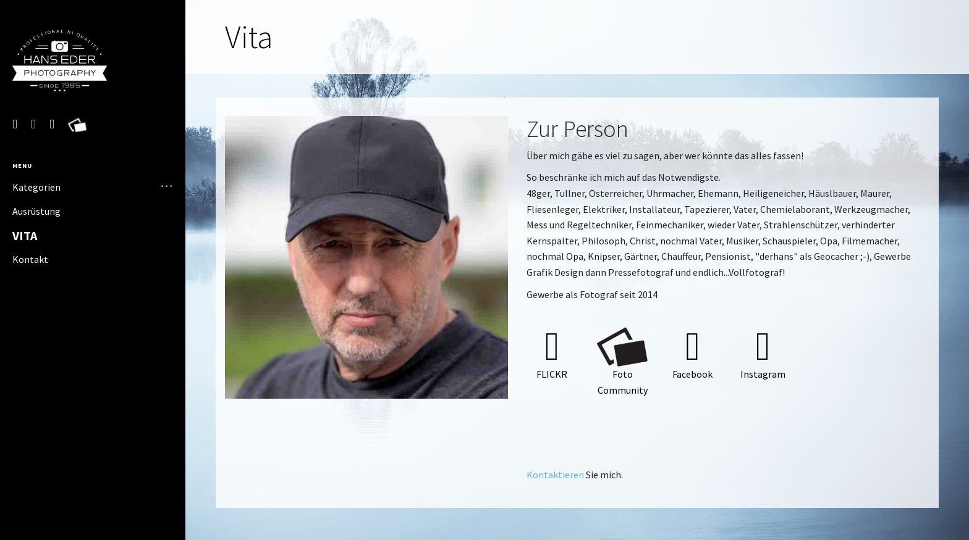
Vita (24, 235)
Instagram (762, 374)
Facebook (692, 374)
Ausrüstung (36, 211)
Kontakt (30, 259)
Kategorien (36, 187)
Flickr (551, 374)
